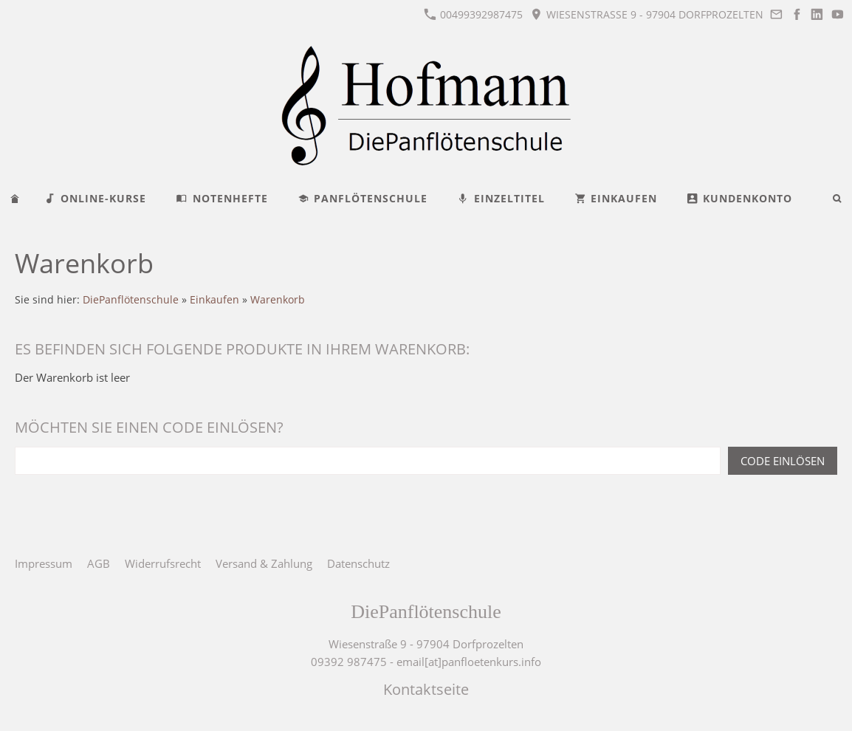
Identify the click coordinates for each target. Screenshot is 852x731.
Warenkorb (277, 299)
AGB (98, 563)
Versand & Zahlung (264, 563)
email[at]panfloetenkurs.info (468, 661)
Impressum (43, 563)
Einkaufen (214, 299)
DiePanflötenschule (131, 299)
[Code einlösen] (368, 461)
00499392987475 (473, 14)
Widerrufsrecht (163, 563)
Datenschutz (358, 563)
